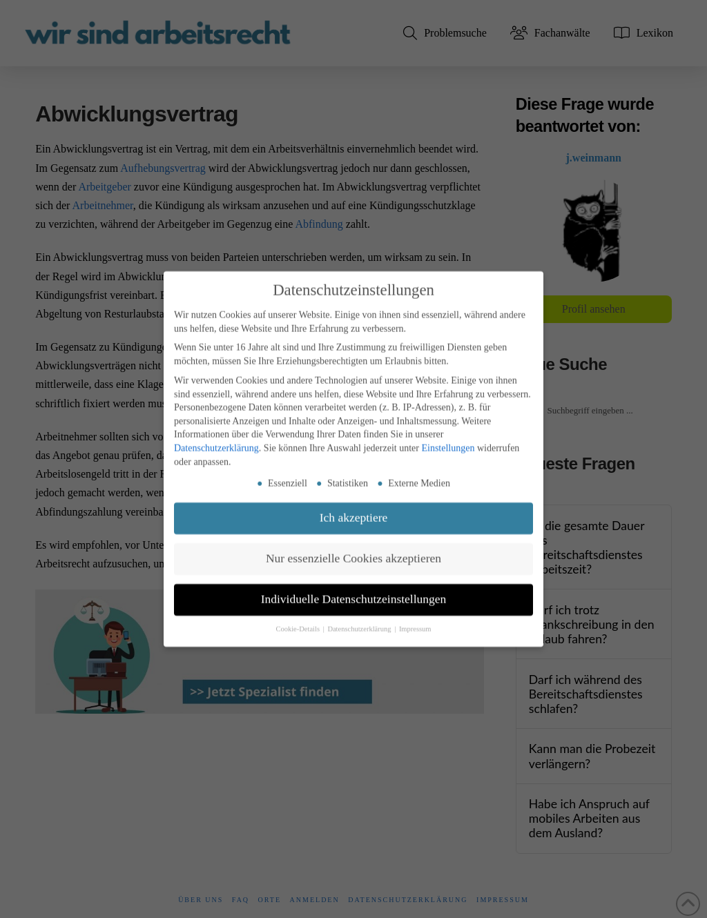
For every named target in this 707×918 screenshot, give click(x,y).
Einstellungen (447, 442)
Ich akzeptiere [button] (354, 511)
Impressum (415, 623)
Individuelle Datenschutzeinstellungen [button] (354, 593)
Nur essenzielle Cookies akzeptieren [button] (353, 552)
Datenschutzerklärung (216, 442)
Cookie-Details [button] (298, 623)
